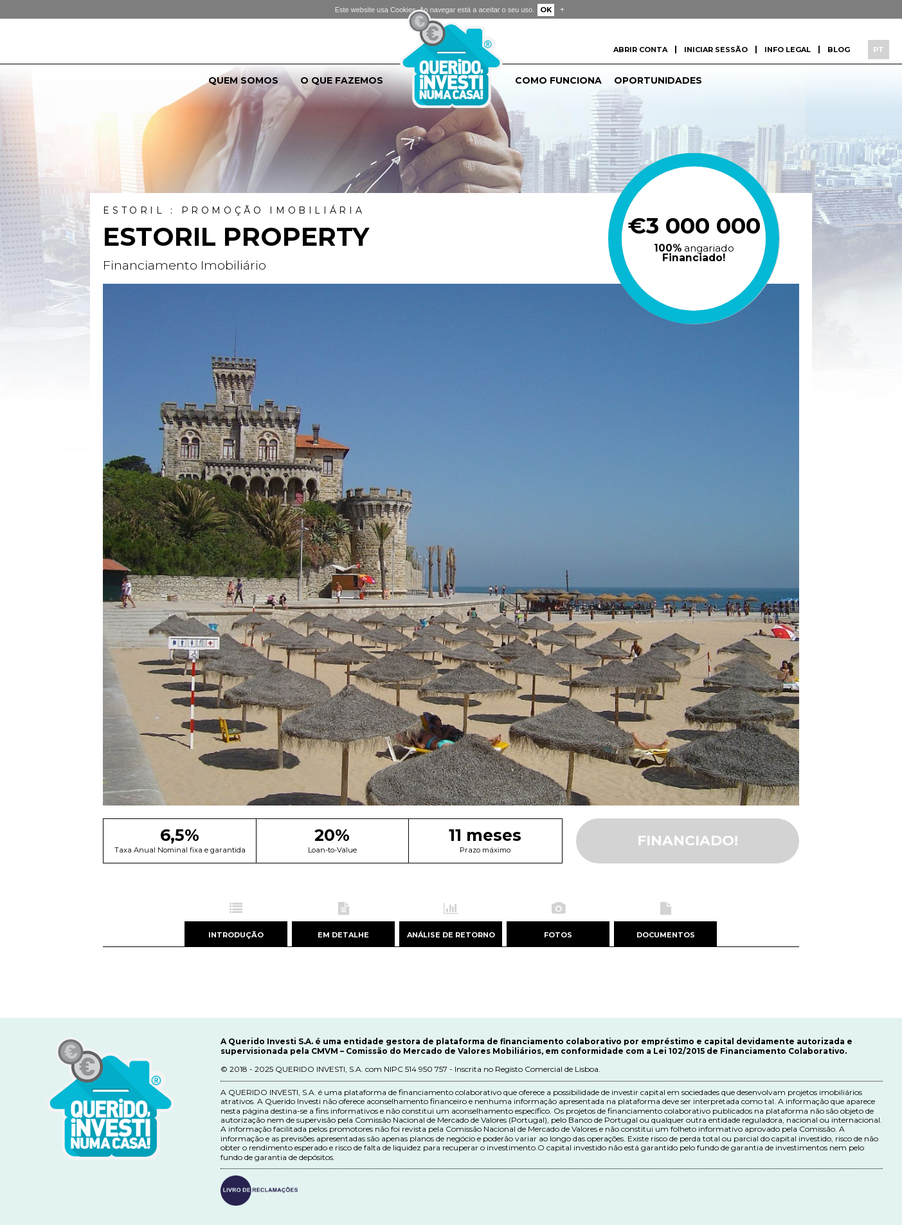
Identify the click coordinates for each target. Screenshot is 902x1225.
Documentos (665, 934)
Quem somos (243, 80)
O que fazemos (341, 80)
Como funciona (558, 80)
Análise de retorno (451, 934)
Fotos (558, 934)
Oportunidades (658, 80)
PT (878, 49)
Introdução (236, 934)
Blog (838, 49)
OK (546, 9)
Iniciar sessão (716, 49)
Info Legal (787, 49)
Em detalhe (343, 934)
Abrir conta (640, 49)
